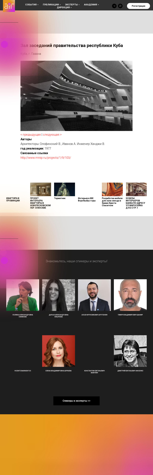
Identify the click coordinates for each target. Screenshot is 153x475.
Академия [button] (90, 4)
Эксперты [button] (71, 4)
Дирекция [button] (63, 7)
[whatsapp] (120, 6)
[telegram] (114, 6)
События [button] (31, 4)
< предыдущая (30, 134)
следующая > (52, 134)
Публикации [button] (51, 4)
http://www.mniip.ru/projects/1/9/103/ (45, 157)
